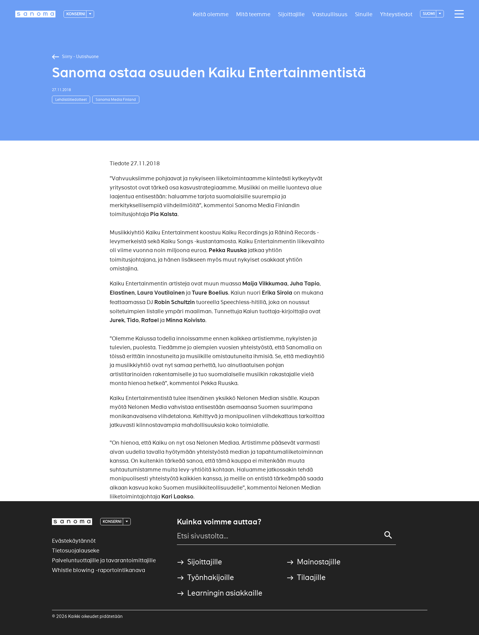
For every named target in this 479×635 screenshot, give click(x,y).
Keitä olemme (211, 13)
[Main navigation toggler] (458, 14)
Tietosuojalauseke (75, 550)
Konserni (76, 14)
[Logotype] (35, 14)
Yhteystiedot (396, 13)
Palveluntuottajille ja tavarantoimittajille (104, 560)
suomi (429, 13)
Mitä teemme (253, 13)
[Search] (388, 535)
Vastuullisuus (329, 13)
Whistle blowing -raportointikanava (98, 570)
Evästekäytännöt (74, 540)
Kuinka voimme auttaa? (219, 522)
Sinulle (363, 13)
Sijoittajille (291, 13)
